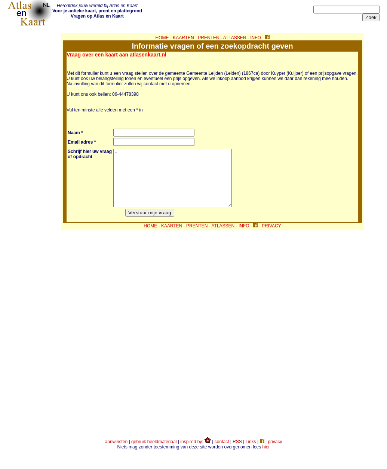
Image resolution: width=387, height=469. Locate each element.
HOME (162, 37)
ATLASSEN (234, 37)
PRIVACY (271, 237)
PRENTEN (208, 37)
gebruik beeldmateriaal (153, 453)
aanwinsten (116, 453)
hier (266, 458)
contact (222, 453)
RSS (237, 453)
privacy (275, 453)
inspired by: (195, 453)
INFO (255, 37)
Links (251, 453)
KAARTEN (183, 37)
